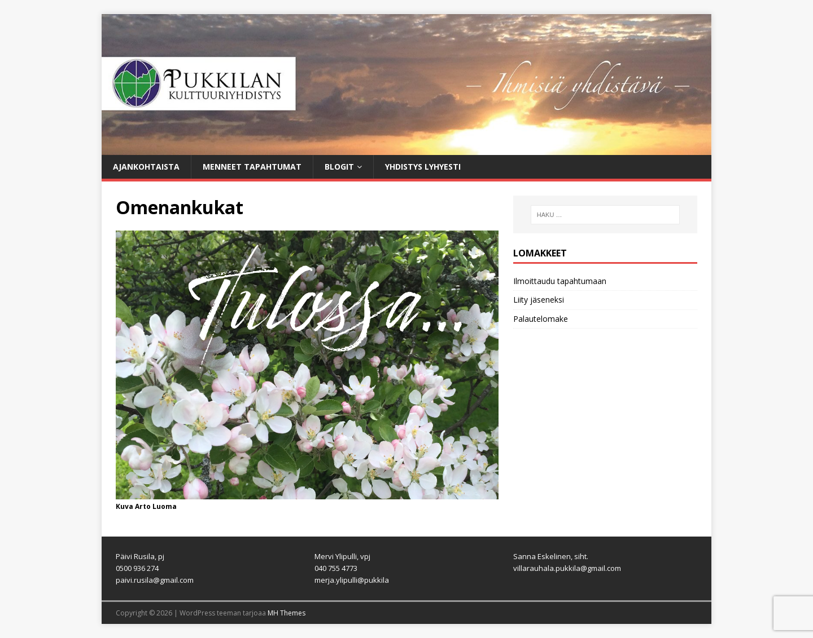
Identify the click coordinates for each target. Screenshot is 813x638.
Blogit (339, 166)
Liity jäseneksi (538, 299)
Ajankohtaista (146, 166)
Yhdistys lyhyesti (423, 166)
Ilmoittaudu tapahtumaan (559, 281)
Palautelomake (540, 318)
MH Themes (286, 613)
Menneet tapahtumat (252, 166)
